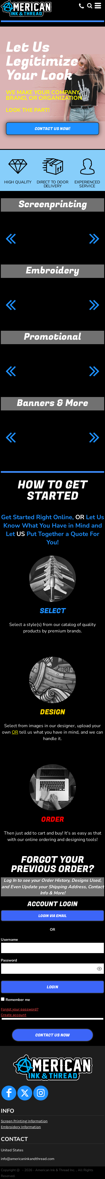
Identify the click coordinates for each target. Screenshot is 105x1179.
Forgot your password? (19, 1009)
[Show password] (99, 969)
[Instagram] (40, 1093)
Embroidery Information (21, 1127)
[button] (89, 5)
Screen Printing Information (24, 1121)
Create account (13, 1015)
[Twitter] (24, 1093)
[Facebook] (8, 1093)
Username (9, 939)
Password (9, 960)
